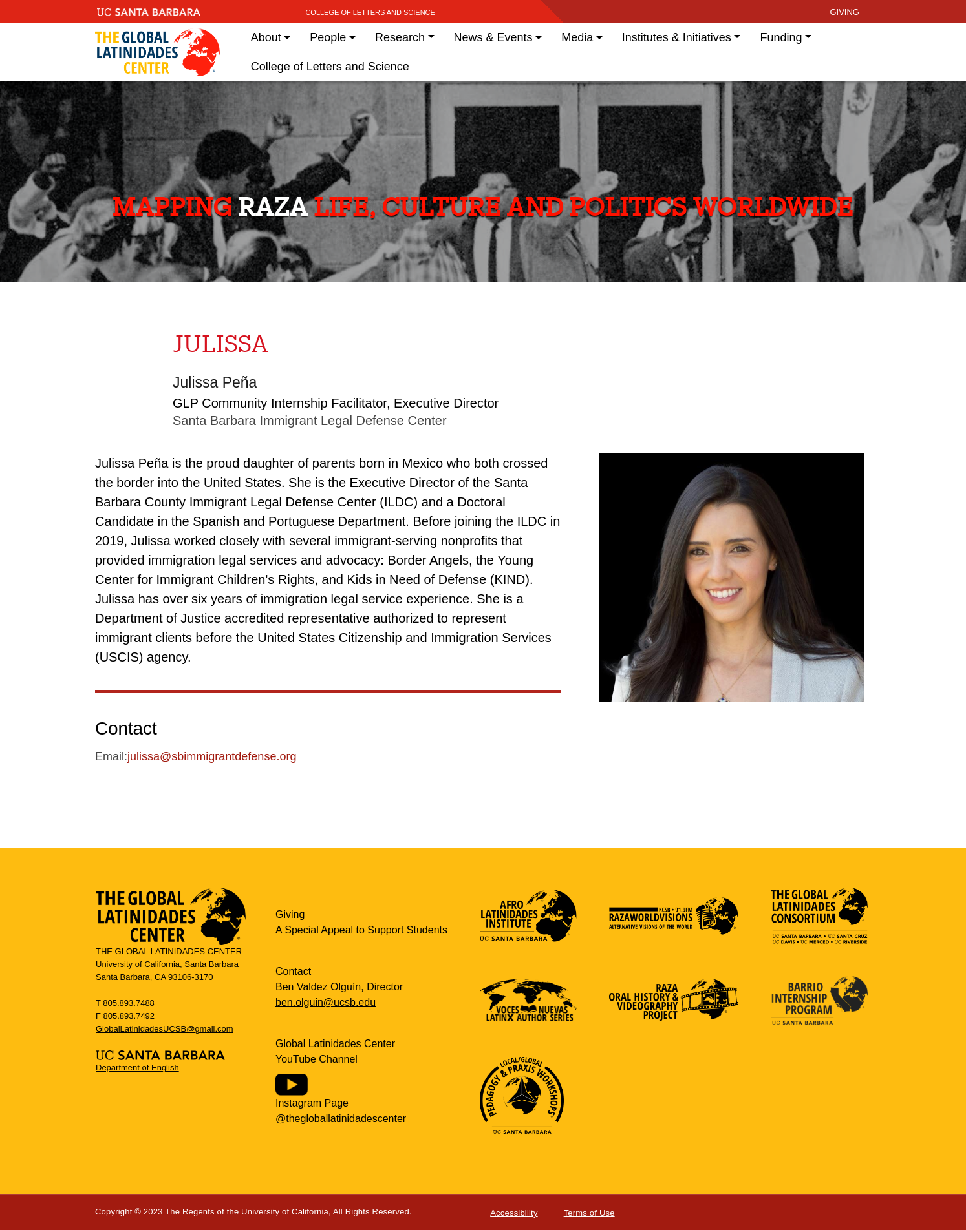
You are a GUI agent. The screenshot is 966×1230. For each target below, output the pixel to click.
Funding (781, 37)
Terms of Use (589, 1213)
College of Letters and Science (370, 12)
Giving (290, 914)
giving (844, 12)
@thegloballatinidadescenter (340, 1118)
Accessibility (513, 1213)
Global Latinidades (157, 52)
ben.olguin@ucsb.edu (325, 1002)
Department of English (137, 1067)
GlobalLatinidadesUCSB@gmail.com (164, 1029)
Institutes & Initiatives (676, 37)
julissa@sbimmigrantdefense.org (211, 756)
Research (400, 37)
